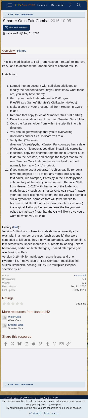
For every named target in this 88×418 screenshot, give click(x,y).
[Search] (78, 5)
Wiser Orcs (14, 316)
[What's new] (70, 5)
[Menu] (10, 5)
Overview (8, 50)
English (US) (49, 398)
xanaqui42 (12, 33)
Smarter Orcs (15, 324)
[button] (36, 398)
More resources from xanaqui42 (26, 312)
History (21, 50)
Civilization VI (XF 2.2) (18, 398)
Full (15, 227)
